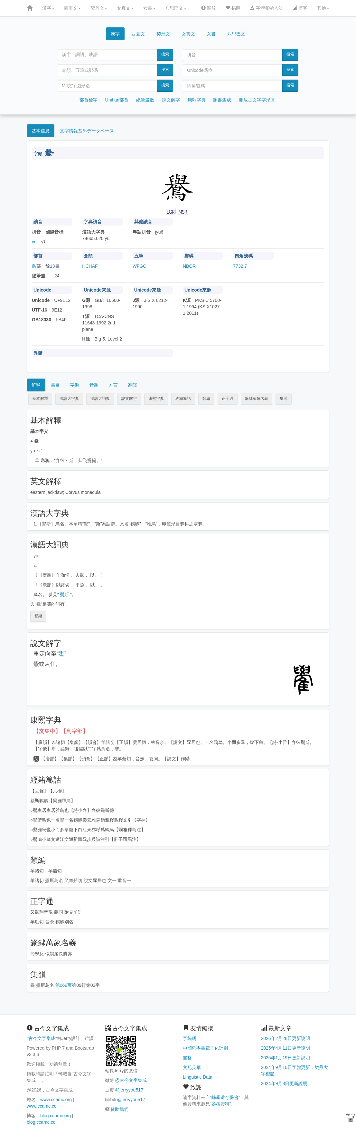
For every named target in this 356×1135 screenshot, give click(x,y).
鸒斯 (64, 594)
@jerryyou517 (129, 1089)
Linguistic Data (197, 1077)
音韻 (93, 385)
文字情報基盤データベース (87, 130)
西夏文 (72, 8)
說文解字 (171, 99)
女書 (149, 8)
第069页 (63, 985)
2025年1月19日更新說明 (285, 1057)
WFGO (140, 266)
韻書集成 (222, 99)
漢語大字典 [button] (69, 398)
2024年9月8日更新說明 (284, 1083)
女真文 (125, 8)
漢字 (48, 8)
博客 (300, 8)
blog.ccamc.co (41, 1122)
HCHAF (90, 266)
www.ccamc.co (42, 1106)
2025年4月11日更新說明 (285, 1048)
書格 (187, 1057)
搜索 (165, 54)
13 (52, 266)
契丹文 (98, 8)
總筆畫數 (145, 99)
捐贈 (233, 8)
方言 (113, 385)
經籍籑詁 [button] (183, 398)
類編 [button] (206, 398)
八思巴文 (175, 8)
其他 (323, 8)
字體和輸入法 (266, 8)
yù (34, 241)
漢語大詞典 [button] (100, 398)
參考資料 (220, 1103)
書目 (55, 385)
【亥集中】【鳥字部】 (60, 731)
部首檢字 (89, 99)
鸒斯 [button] (38, 616)
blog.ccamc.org (55, 1115)
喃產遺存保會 (225, 1097)
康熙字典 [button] (156, 398)
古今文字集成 (41, 1038)
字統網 (189, 1038)
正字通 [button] (227, 398)
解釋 (36, 385)
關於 (208, 8)
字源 (74, 385)
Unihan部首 (116, 99)
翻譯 (132, 385)
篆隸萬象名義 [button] (256, 398)
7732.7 (240, 266)
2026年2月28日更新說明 (285, 1038)
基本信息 (41, 130)
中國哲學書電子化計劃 (205, 1048)
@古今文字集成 (130, 1080)
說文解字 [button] (129, 398)
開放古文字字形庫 (257, 99)
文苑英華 (192, 1067)
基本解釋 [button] (40, 398)
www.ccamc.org (56, 1099)
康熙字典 (197, 99)
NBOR (189, 266)
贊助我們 (119, 1109)
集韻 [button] (283, 398)
